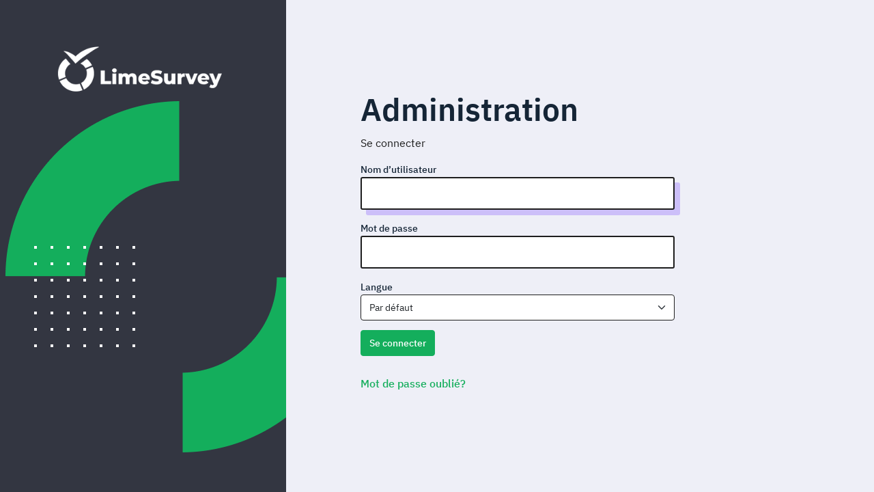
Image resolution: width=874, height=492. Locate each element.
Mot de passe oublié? (413, 383)
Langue (377, 287)
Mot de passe (389, 228)
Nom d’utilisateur (398, 169)
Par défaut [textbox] (391, 307)
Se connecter (397, 343)
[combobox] (518, 307)
